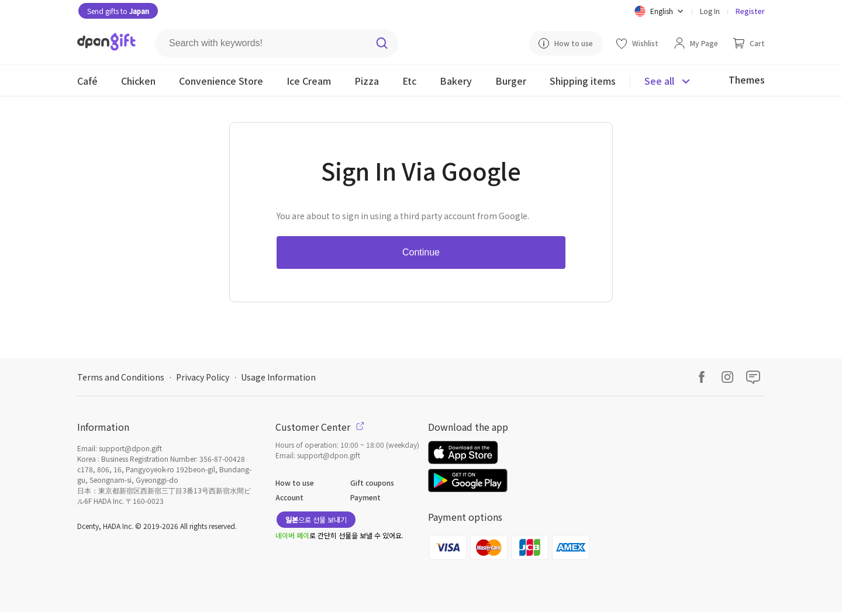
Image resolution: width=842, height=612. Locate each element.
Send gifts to (118, 11)
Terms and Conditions (120, 377)
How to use (294, 482)
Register (750, 11)
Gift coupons (372, 482)
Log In (710, 11)
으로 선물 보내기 (316, 519)
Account (289, 497)
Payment (365, 497)
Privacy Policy (202, 377)
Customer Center (319, 427)
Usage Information (278, 377)
